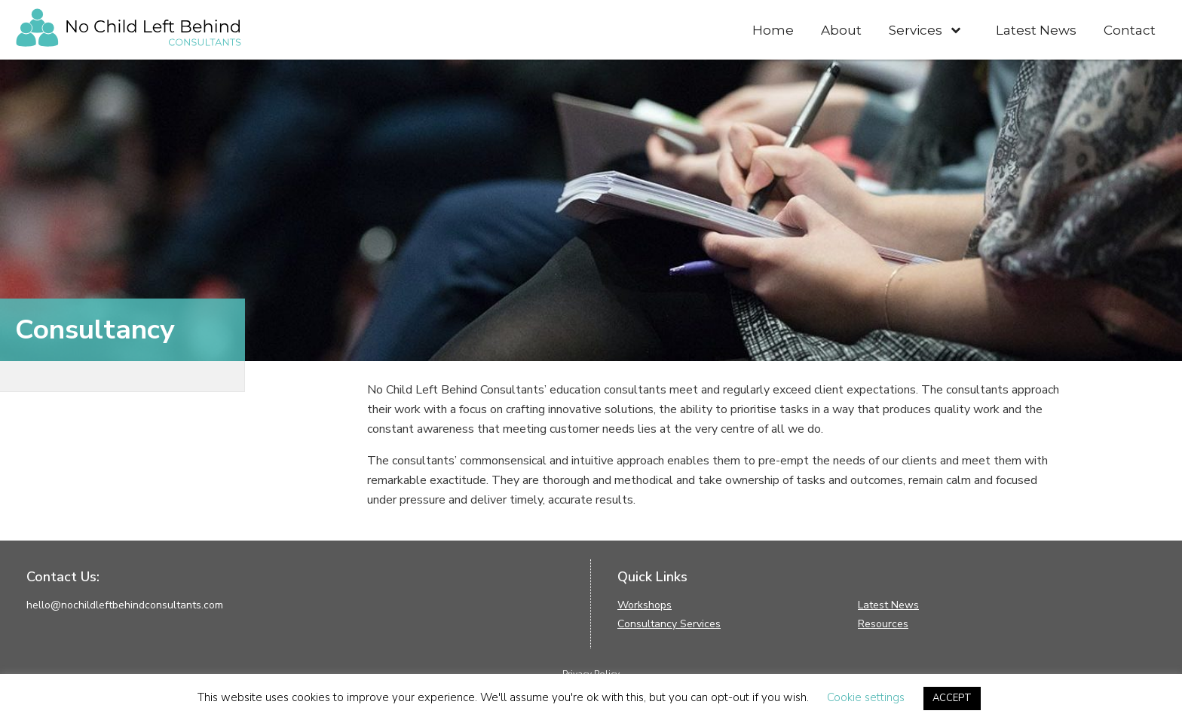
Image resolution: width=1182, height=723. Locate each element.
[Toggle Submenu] (955, 29)
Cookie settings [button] (866, 697)
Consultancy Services (669, 624)
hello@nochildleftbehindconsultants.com (124, 605)
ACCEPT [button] (952, 698)
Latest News (888, 605)
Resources (883, 624)
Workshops (644, 605)
